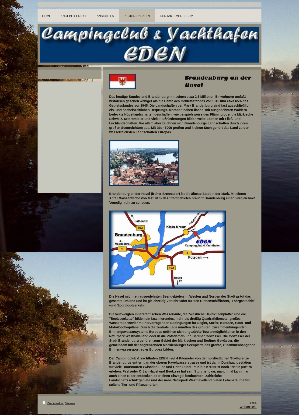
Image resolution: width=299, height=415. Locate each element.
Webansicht (248, 407)
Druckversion (52, 403)
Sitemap (70, 403)
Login (253, 402)
